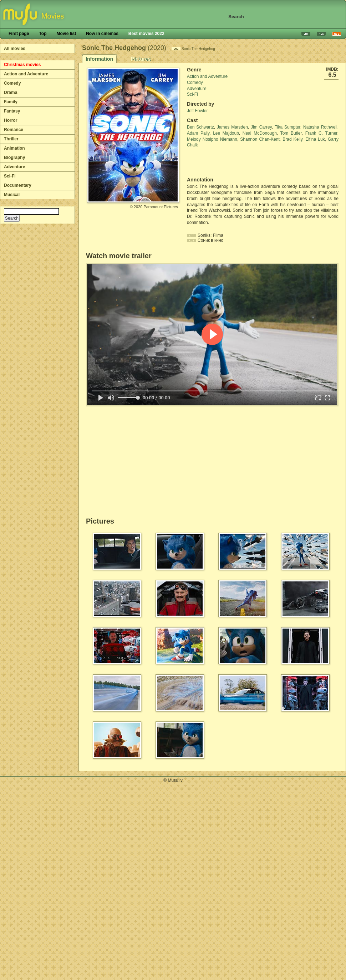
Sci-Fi (10, 176)
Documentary (17, 185)
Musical (12, 194)
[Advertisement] (228, 162)
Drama (10, 92)
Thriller (11, 138)
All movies (14, 48)
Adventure (14, 166)
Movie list (66, 33)
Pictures (141, 59)
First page (19, 33)
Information (99, 59)
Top (42, 33)
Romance (13, 129)
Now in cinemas (102, 33)
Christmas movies (22, 64)
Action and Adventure (26, 73)
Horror (10, 120)
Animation (14, 148)
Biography (14, 157)
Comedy (12, 83)
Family (10, 101)
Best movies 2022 (146, 33)
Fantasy (12, 111)
